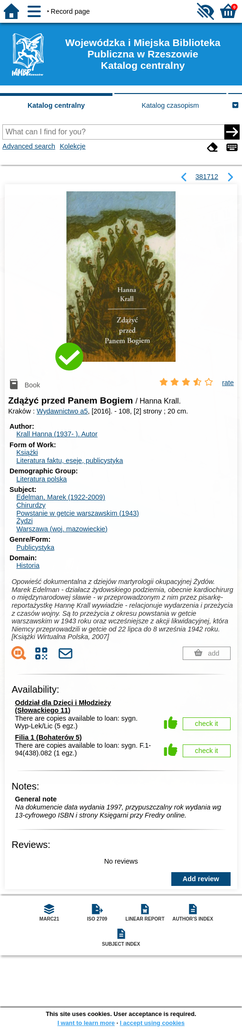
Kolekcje (72, 146)
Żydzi (24, 521)
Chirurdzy (31, 505)
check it (206, 723)
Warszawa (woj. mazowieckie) (61, 529)
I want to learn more (86, 1022)
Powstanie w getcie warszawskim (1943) (77, 513)
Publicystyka (35, 547)
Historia (27, 565)
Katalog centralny (56, 105)
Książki (27, 452)
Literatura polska (41, 479)
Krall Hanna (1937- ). (56, 434)
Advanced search (28, 146)
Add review (201, 879)
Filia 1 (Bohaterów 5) (48, 737)
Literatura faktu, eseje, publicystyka (69, 460)
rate (228, 382)
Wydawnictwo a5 (62, 411)
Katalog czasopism (170, 105)
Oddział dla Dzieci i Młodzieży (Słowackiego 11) (63, 707)
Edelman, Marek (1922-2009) (60, 497)
